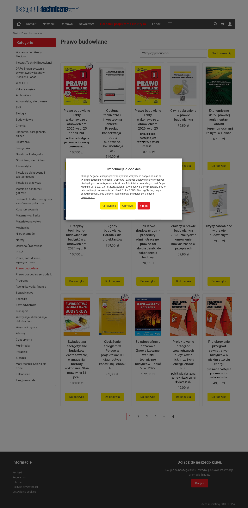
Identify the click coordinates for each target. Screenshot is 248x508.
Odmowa (127, 205)
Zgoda (144, 205)
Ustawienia (109, 205)
